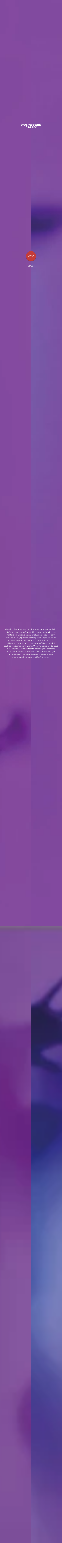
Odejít (31, 266)
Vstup (31, 256)
